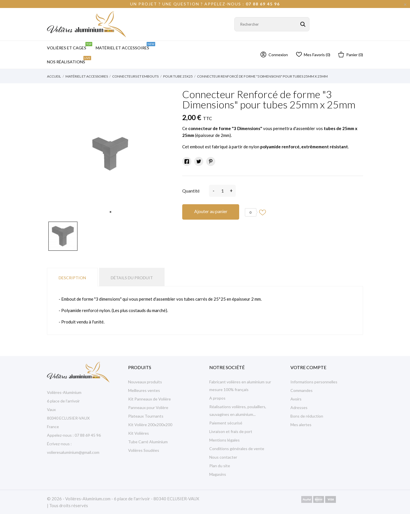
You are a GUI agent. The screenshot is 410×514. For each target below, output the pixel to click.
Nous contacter (223, 457)
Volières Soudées (143, 450)
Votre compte (308, 367)
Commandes (301, 390)
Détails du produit (132, 277)
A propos (217, 398)
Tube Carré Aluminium (148, 441)
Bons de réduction (306, 416)
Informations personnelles (313, 381)
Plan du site (219, 465)
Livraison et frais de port (230, 431)
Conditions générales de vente (236, 448)
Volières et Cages (69, 46)
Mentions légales (224, 440)
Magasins (217, 474)
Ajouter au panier (210, 211)
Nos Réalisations (69, 60)
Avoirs (296, 398)
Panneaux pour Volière (148, 407)
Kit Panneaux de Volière (149, 398)
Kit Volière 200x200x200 (150, 424)
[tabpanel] (110, 153)
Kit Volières (138, 433)
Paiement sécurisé (225, 422)
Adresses (299, 407)
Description (72, 277)
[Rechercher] (271, 24)
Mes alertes (300, 424)
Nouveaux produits (145, 381)
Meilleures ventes (144, 390)
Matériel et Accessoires (125, 46)
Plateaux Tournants (145, 416)
